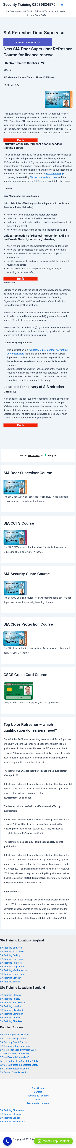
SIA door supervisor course (43, 177)
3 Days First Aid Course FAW (14, 1057)
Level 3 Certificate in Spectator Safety (19, 1064)
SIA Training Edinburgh (11, 1013)
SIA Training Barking (10, 955)
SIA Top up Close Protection (14, 1072)
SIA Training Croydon (10, 977)
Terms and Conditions (38, 1103)
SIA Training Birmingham (12, 1110)
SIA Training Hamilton (11, 1006)
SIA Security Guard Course (13, 1042)
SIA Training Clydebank (11, 1010)
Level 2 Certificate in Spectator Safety (19, 1061)
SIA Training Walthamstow (13, 970)
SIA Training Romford (11, 962)
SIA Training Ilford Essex (12, 951)
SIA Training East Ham (11, 959)
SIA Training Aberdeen (11, 1021)
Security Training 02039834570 (29, 4)
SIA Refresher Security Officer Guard (18, 1049)
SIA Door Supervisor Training (14, 1034)
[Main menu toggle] (62, 4)
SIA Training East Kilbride (12, 1002)
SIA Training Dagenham (12, 966)
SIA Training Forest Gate (12, 974)
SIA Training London (10, 1117)
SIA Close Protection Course (14, 1068)
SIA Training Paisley (10, 998)
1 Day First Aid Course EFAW (14, 1053)
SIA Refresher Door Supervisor (15, 1046)
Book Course (38, 1088)
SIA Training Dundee (10, 1017)
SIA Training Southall (10, 981)
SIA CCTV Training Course (13, 1038)
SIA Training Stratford (11, 947)
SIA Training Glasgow (11, 995)
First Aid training (54, 173)
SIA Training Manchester (12, 1121)
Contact (38, 1092)
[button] (53, 1141)
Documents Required (38, 1095)
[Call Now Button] (7, 1141)
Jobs (37, 1099)
